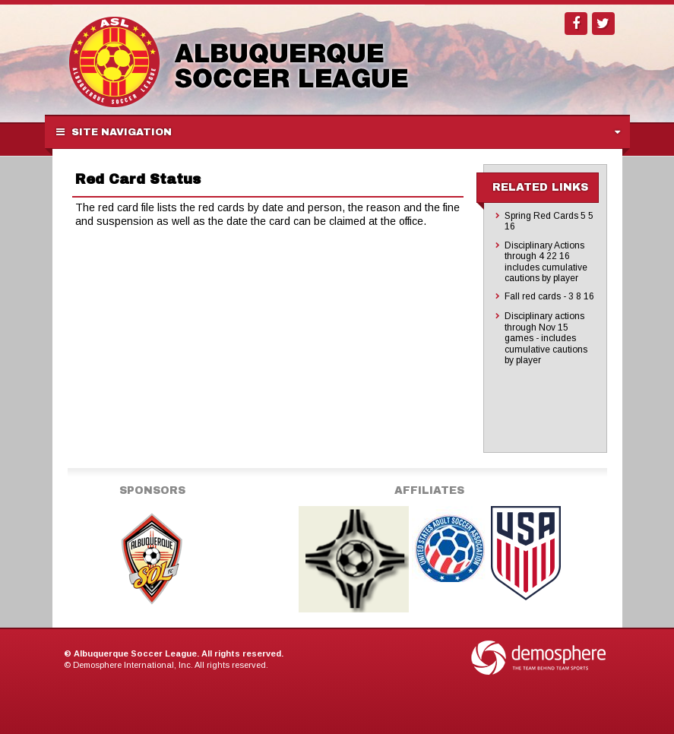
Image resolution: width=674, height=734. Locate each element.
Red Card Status (138, 179)
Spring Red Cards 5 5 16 (549, 221)
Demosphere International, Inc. (133, 664)
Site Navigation (114, 132)
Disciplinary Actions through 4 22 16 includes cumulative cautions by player (546, 261)
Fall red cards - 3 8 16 (549, 296)
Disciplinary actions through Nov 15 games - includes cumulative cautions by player (546, 338)
